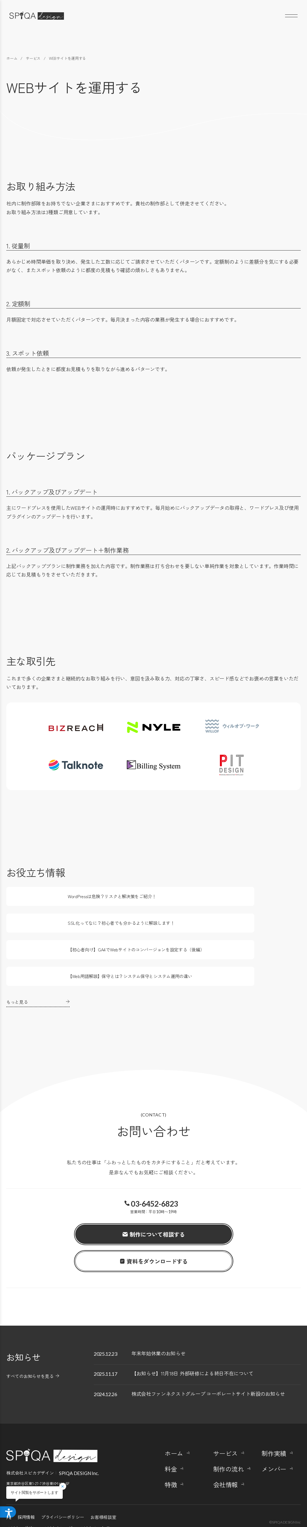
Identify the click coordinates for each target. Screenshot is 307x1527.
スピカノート (92, 1500)
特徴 (171, 1456)
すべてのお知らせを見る (30, 1336)
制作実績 (274, 1425)
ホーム (174, 1425)
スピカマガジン (21, 1500)
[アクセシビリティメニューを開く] (10, 1511)
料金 (171, 1440)
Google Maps (16, 1460)
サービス (225, 1425)
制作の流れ (228, 1440)
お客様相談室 (103, 1488)
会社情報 (225, 1456)
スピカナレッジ (58, 1500)
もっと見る (17, 962)
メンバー (274, 1440)
